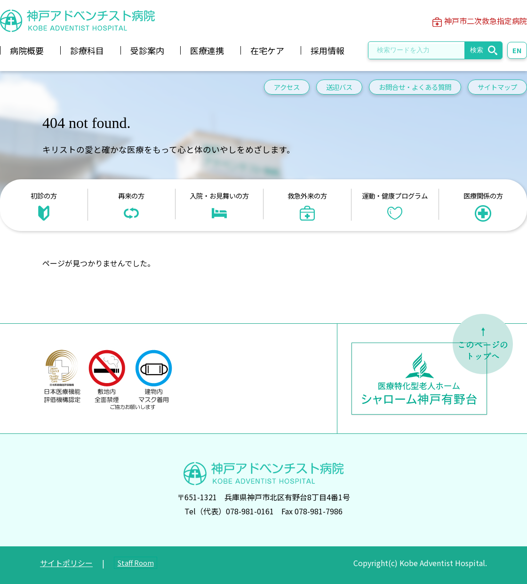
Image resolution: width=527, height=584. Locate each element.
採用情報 (327, 50)
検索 (476, 50)
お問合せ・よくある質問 (415, 87)
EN (517, 50)
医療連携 (207, 50)
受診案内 (147, 50)
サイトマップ (497, 87)
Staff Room (136, 563)
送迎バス (339, 87)
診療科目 (87, 50)
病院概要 (27, 50)
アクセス (287, 87)
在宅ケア (267, 50)
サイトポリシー (66, 562)
